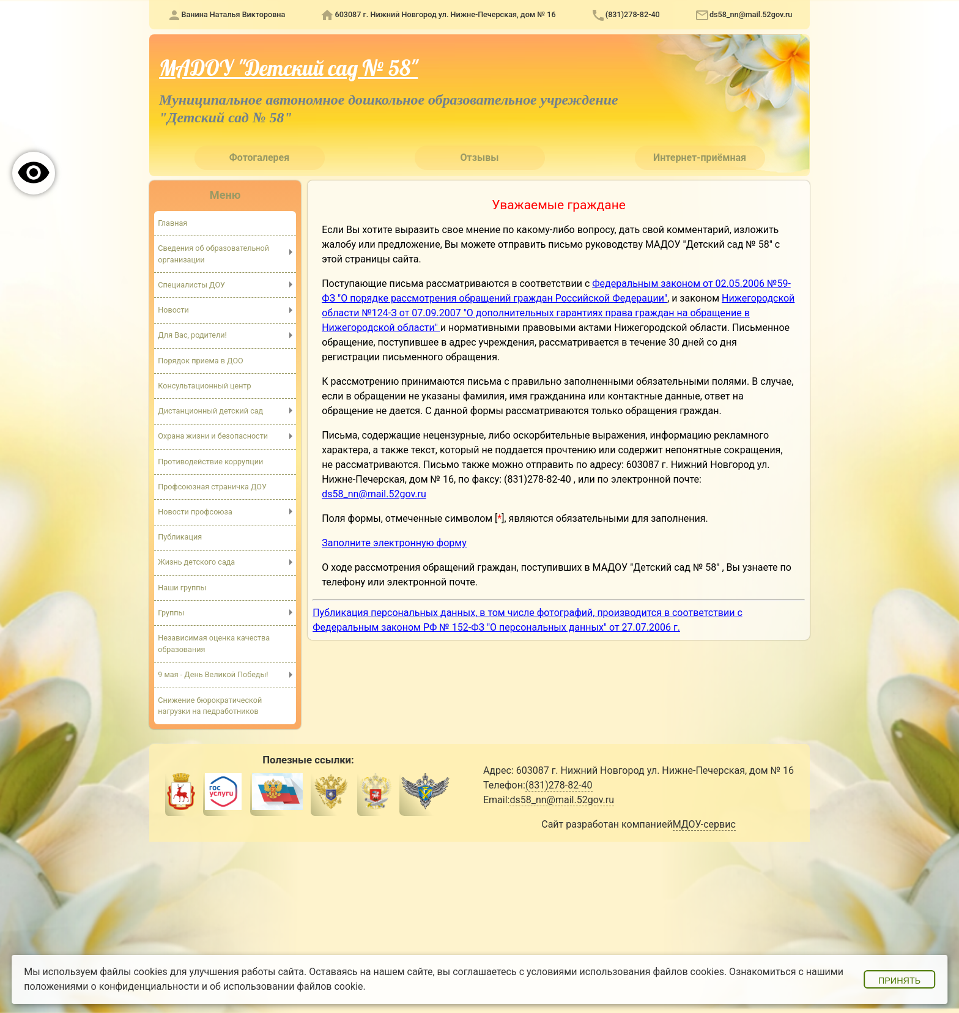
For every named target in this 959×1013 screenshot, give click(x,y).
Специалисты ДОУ (191, 284)
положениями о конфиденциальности (111, 986)
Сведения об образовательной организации (213, 253)
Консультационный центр (204, 385)
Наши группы (182, 587)
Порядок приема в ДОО (200, 360)
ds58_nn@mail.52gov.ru (750, 14)
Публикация (180, 536)
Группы (171, 612)
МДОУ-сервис (704, 824)
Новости (173, 309)
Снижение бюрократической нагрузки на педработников (210, 706)
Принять (899, 980)
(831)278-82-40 (632, 14)
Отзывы (480, 157)
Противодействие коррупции (210, 461)
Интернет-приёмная (699, 157)
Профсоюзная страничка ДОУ (212, 486)
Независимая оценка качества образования (214, 643)
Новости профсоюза (195, 511)
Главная (172, 223)
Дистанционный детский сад (210, 410)
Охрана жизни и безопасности (213, 435)
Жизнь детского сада (196, 561)
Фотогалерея (259, 157)
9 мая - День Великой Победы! (213, 674)
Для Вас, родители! (192, 335)
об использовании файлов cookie (286, 986)
